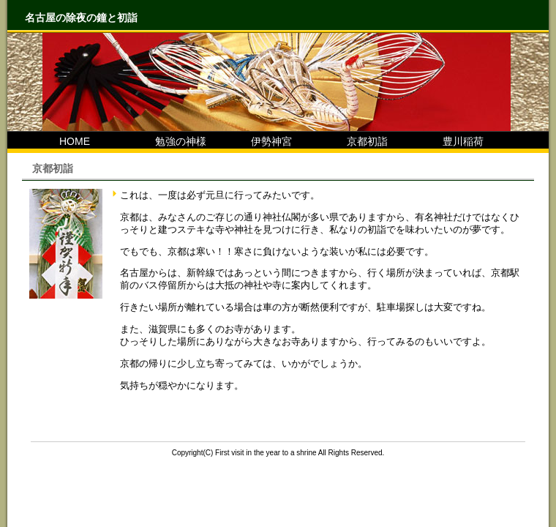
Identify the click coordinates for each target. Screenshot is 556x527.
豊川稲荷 (453, 141)
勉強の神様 (170, 141)
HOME (64, 141)
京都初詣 (357, 141)
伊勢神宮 (261, 141)
